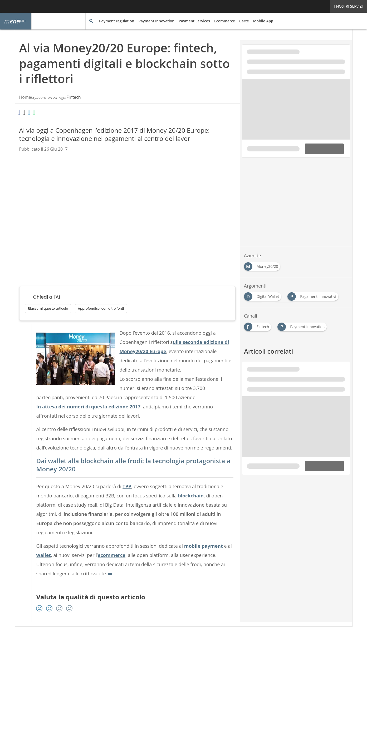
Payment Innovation (154, 20)
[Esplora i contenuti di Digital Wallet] (263, 295)
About (31, 655)
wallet (48, 564)
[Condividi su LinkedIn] (40, 112)
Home (25, 97)
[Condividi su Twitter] (31, 112)
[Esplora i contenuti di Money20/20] (263, 265)
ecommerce (117, 564)
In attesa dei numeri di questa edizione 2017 (86, 407)
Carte (239, 20)
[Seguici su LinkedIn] (119, 644)
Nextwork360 (37, 679)
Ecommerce (220, 20)
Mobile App (257, 20)
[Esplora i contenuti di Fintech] (258, 325)
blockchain (195, 505)
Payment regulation (116, 20)
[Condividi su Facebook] (21, 112)
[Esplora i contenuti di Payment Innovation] (303, 325)
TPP (129, 495)
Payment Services (190, 20)
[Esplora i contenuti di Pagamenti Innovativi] (313, 295)
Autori (46, 655)
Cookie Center (223, 655)
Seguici (97, 644)
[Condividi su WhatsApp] (50, 112)
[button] (16, 21)
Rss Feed (78, 655)
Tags (61, 655)
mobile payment (209, 555)
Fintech (44, 97)
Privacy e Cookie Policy (110, 655)
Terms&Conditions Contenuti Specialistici (171, 655)
